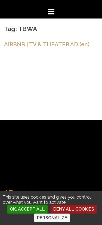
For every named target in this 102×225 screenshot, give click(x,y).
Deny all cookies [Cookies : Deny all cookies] (73, 209)
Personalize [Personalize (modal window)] (52, 217)
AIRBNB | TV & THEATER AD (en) (46, 44)
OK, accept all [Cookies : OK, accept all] (27, 209)
